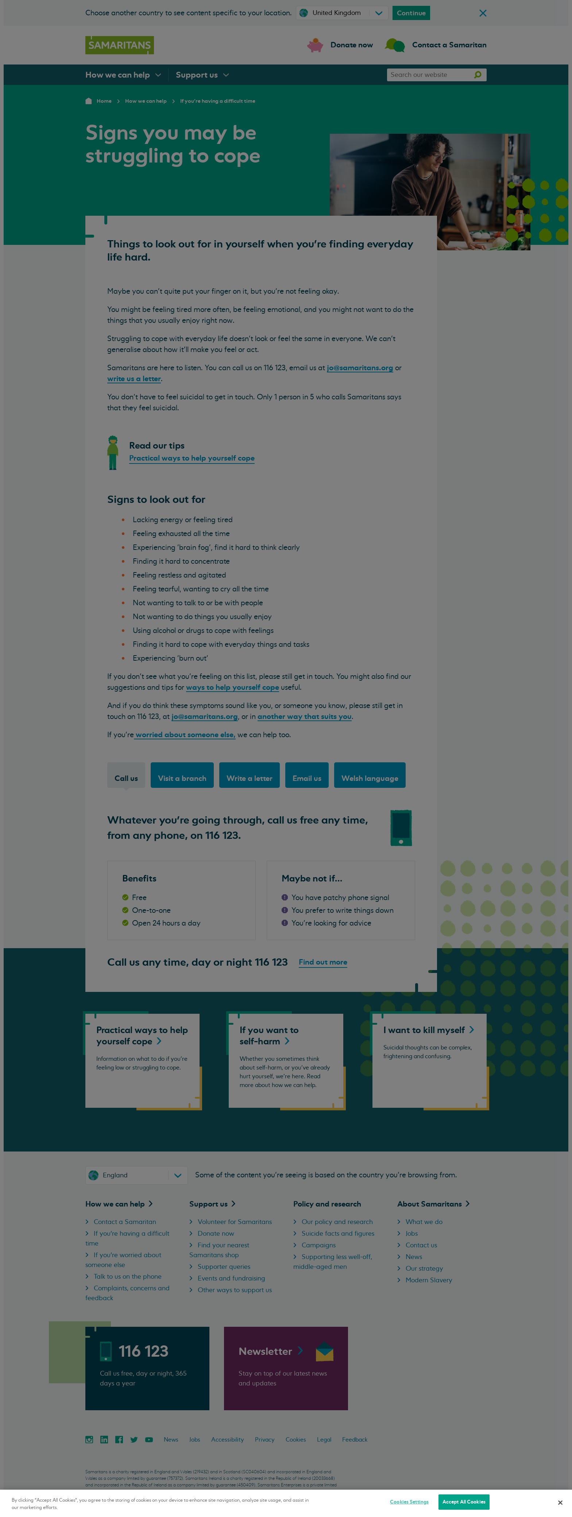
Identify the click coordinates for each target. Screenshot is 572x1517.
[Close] (560, 1502)
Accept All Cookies (464, 1502)
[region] (286, 1503)
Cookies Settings (409, 1502)
